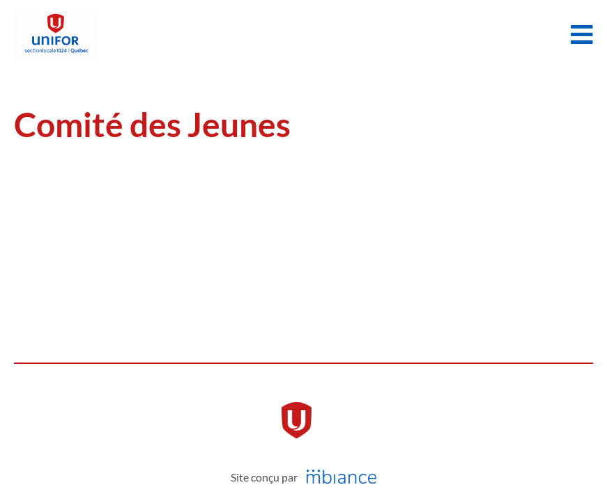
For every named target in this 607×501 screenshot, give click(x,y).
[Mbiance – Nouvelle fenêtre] (341, 476)
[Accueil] (56, 35)
